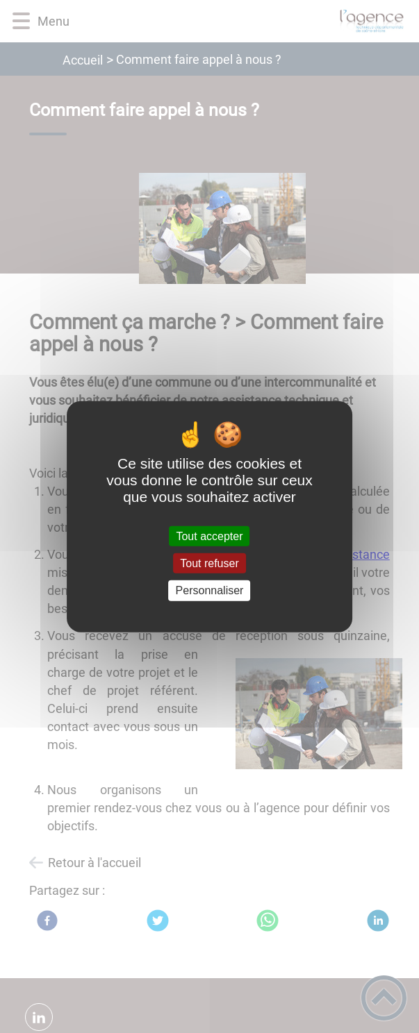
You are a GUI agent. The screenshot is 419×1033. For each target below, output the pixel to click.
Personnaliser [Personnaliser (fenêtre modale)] (210, 590)
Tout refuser (209, 563)
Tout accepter (209, 536)
